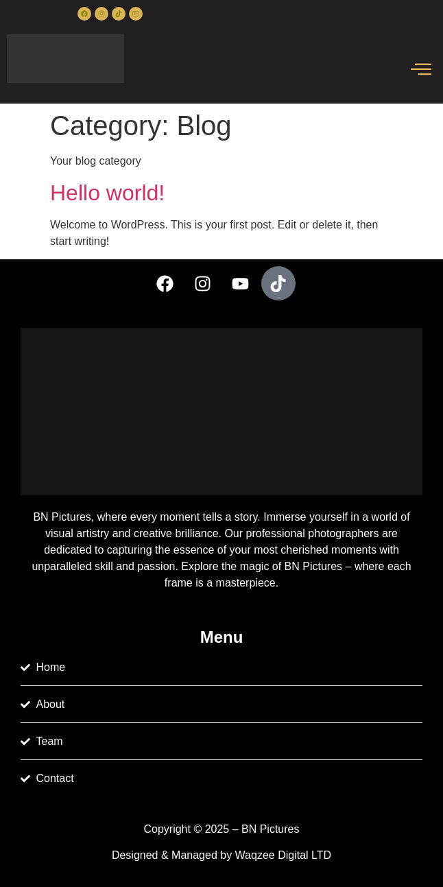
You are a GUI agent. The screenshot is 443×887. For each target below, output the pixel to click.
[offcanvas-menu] (421, 70)
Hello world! (107, 192)
